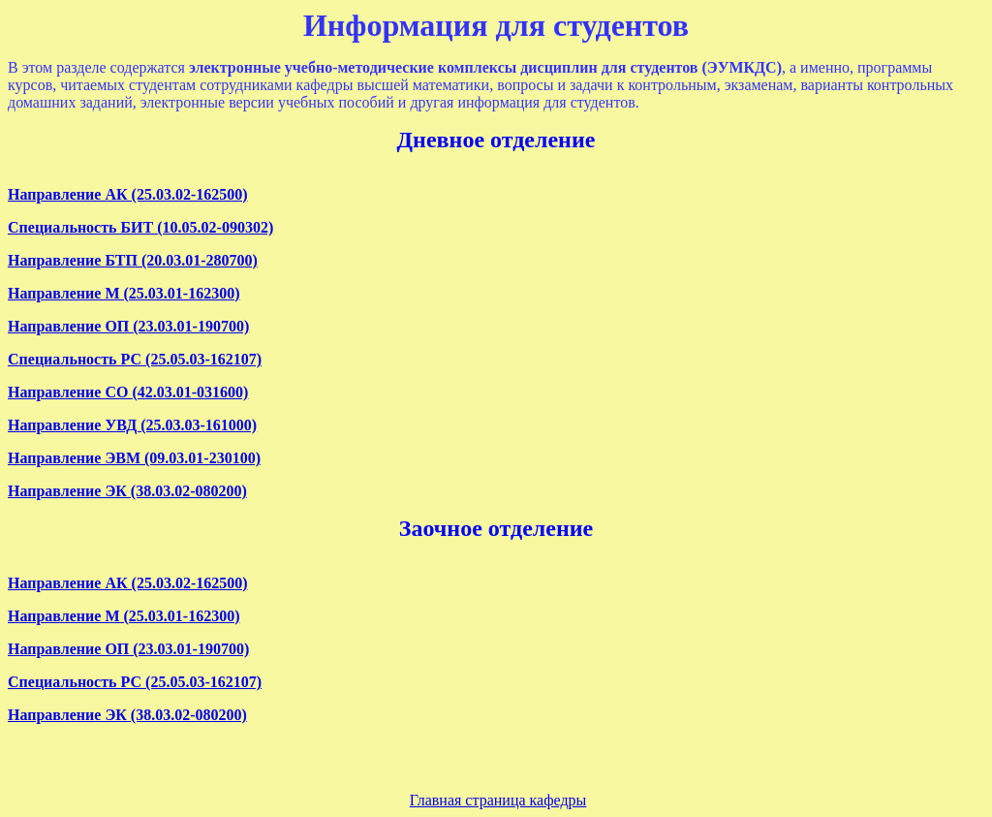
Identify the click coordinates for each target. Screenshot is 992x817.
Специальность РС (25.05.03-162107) (135, 359)
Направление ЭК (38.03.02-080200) (127, 491)
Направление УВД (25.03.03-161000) (132, 425)
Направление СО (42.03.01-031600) (128, 392)
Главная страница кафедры (498, 800)
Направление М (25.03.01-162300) (123, 293)
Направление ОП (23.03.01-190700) (128, 326)
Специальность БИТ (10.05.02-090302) (140, 227)
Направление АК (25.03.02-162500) (128, 194)
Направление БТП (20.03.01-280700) (133, 260)
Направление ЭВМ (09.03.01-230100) (134, 458)
